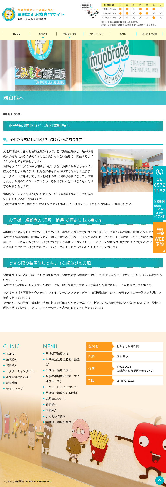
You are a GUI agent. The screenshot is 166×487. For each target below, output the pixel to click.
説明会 (123, 34)
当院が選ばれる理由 (18, 377)
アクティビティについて (61, 387)
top (159, 480)
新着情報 (11, 382)
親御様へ (51, 404)
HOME (16, 34)
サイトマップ (14, 388)
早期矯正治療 (69, 34)
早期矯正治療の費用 (58, 422)
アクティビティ (96, 34)
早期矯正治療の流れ (58, 370)
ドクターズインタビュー (21, 371)
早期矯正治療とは (57, 353)
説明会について (55, 398)
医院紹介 (43, 34)
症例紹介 (51, 410)
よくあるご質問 (149, 34)
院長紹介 (11, 365)
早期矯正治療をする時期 (61, 392)
